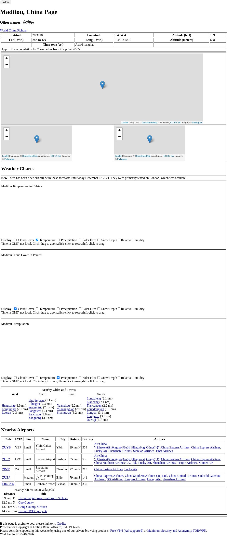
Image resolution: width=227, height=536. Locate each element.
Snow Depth (109, 240)
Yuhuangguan (65, 409)
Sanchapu (35, 414)
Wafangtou (35, 407)
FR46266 (8, 484)
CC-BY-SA (175, 122)
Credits (61, 523)
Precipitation (69, 240)
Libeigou (34, 403)
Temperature (48, 240)
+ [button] (6, 59)
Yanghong (35, 418)
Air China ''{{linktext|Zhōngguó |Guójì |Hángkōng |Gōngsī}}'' (126, 445)
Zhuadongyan (95, 409)
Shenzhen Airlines (120, 451)
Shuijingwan (37, 400)
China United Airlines (182, 475)
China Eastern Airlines (175, 447)
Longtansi (93, 416)
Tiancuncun (94, 405)
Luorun (6, 412)
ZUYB (6, 447)
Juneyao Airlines (134, 479)
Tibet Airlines (164, 451)
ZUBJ (6, 477)
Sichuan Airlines (143, 451)
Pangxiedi (35, 410)
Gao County (26, 502)
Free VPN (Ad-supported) (126, 530)
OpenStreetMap (149, 122)
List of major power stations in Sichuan (43, 498)
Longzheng (94, 398)
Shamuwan (64, 412)
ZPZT (6, 469)
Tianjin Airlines (187, 462)
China (12, 30)
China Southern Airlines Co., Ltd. (115, 462)
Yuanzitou (63, 405)
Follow (5, 2)
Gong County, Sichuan (32, 506)
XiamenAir (205, 462)
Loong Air (154, 479)
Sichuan (22, 30)
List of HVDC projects (32, 511)
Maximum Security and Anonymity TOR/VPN (176, 530)
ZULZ (6, 459)
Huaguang (8, 405)
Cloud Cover (26, 240)
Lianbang (93, 402)
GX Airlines (115, 479)
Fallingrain (197, 122)
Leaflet (125, 122)
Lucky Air (100, 451)
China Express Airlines (205, 447)
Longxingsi (9, 409)
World (4, 30)
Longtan (92, 412)
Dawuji (91, 419)
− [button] (6, 65)
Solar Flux (89, 240)
